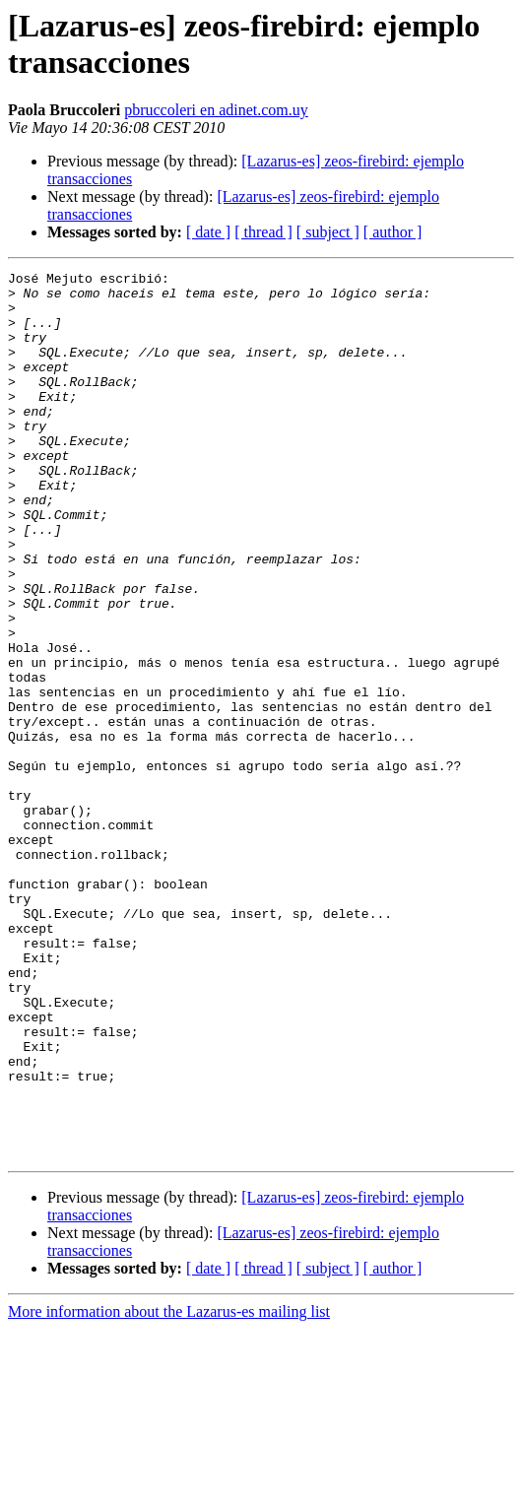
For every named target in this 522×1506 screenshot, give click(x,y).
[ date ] (208, 232)
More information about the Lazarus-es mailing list (169, 1488)
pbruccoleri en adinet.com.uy (216, 109)
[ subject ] (327, 232)
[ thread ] (263, 232)
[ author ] (393, 232)
